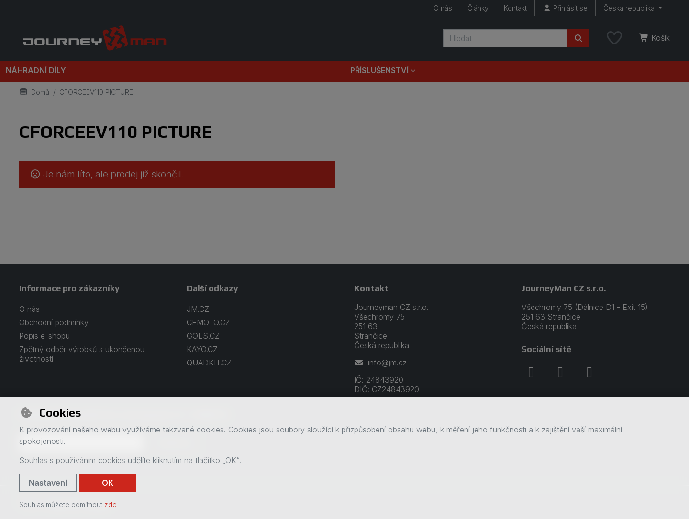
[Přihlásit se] (565, 8)
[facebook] (531, 372)
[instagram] (560, 372)
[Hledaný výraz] (505, 38)
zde (110, 504)
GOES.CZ (203, 336)
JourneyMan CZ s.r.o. (564, 288)
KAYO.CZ (202, 349)
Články (478, 8)
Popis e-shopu (44, 336)
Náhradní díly (36, 70)
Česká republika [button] (629, 8)
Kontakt (515, 8)
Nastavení (48, 482)
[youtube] (589, 372)
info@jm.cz (380, 362)
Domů (34, 92)
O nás (442, 8)
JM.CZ (198, 309)
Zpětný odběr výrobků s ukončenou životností (81, 354)
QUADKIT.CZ (209, 362)
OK (107, 482)
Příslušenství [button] (379, 70)
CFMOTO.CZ (208, 322)
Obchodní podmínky (54, 322)
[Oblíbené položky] (614, 38)
